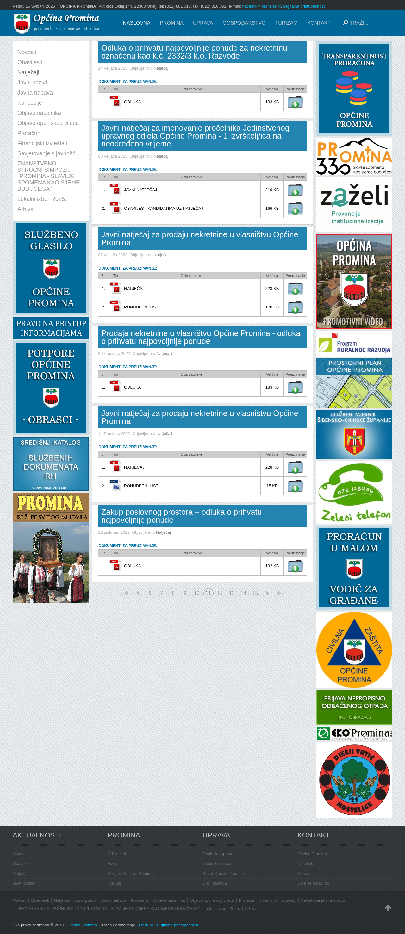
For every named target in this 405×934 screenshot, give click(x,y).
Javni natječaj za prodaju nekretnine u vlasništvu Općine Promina (199, 238)
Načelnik (305, 863)
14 (243, 593)
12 (220, 593)
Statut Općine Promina (223, 873)
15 (255, 593)
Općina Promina (312, 853)
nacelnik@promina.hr (261, 6)
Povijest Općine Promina (130, 873)
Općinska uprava (218, 853)
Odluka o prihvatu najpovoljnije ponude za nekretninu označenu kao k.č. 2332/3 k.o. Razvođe (194, 51)
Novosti (19, 853)
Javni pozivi (23, 883)
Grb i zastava (214, 883)
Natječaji (162, 68)
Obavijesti (22, 863)
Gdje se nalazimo (313, 883)
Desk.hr (146, 925)
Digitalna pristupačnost (304, 6)
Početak (122, 593)
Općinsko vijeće (216, 863)
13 (232, 593)
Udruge (114, 883)
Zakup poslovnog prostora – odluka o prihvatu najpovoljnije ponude (181, 515)
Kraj (279, 593)
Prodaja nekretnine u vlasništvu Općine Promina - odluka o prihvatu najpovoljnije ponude (201, 337)
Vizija (112, 863)
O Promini (117, 853)
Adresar (304, 873)
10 (197, 593)
